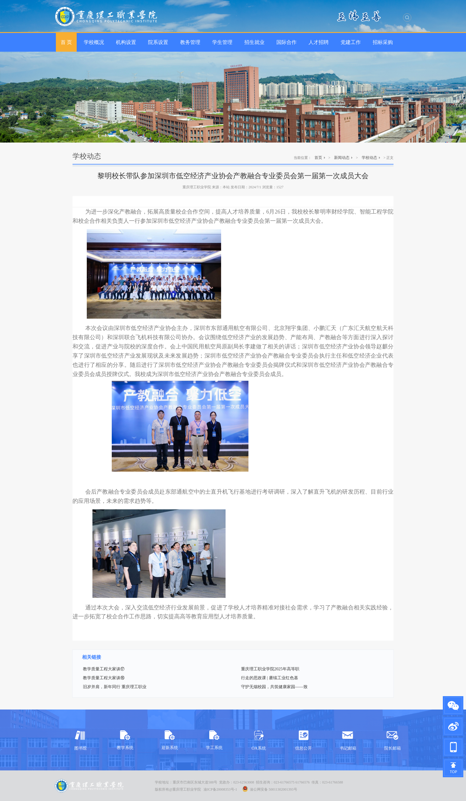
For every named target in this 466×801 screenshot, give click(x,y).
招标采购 (383, 42)
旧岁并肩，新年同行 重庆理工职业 (115, 687)
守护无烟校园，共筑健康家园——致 (274, 687)
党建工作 (351, 42)
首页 (318, 157)
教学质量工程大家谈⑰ (104, 669)
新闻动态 (342, 157)
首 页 (66, 42)
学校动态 (369, 157)
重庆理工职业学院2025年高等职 (270, 669)
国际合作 (286, 42)
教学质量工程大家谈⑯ (104, 678)
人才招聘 (318, 42)
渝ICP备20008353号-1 (220, 789)
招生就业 (254, 42)
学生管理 (222, 42)
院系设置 (158, 42)
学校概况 (94, 42)
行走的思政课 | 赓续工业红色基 (269, 678)
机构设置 (126, 42)
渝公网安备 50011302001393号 (269, 789)
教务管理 (190, 42)
